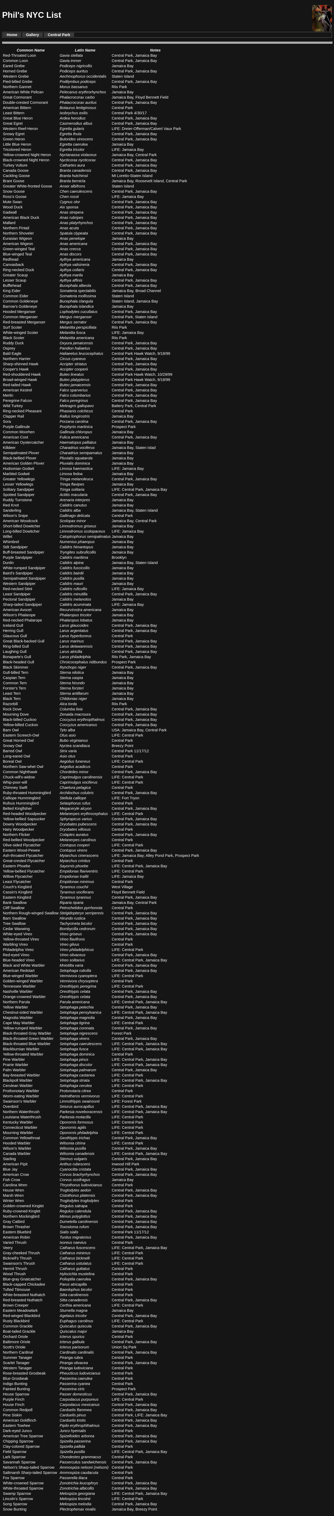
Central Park (59, 35)
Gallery (32, 35)
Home (12, 35)
